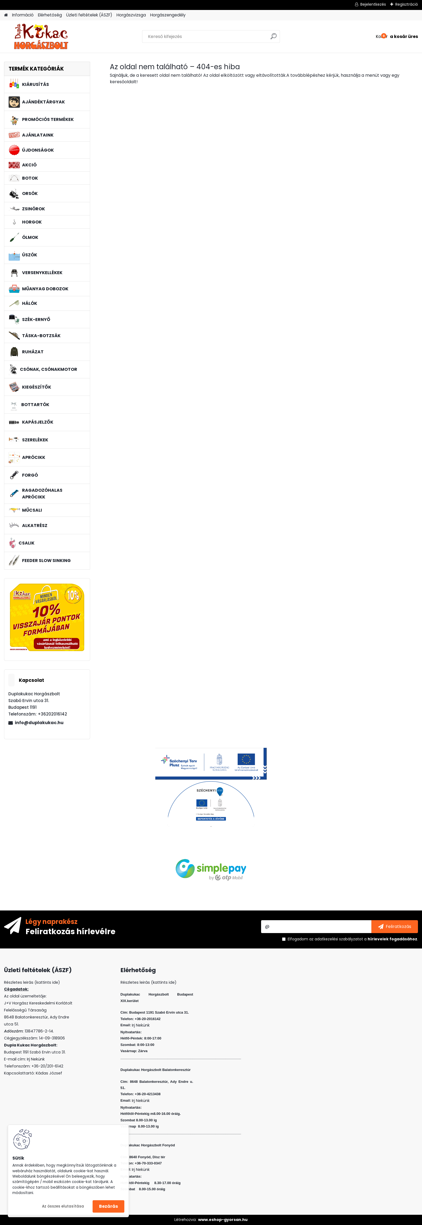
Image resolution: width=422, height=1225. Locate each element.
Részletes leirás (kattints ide (31, 982)
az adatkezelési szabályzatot (336, 939)
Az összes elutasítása (63, 1206)
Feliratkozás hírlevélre (70, 931)
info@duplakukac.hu (39, 723)
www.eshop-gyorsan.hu (223, 1219)
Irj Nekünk (36, 1059)
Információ (23, 15)
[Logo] (41, 36)
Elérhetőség (50, 15)
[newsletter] (395, 926)
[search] (273, 38)
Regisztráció (406, 4)
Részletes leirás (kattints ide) (149, 982)
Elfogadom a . (353, 939)
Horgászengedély (168, 15)
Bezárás (108, 1206)
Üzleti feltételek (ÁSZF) (89, 15)
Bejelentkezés (373, 4)
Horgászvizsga (131, 15)
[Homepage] (6, 15)
